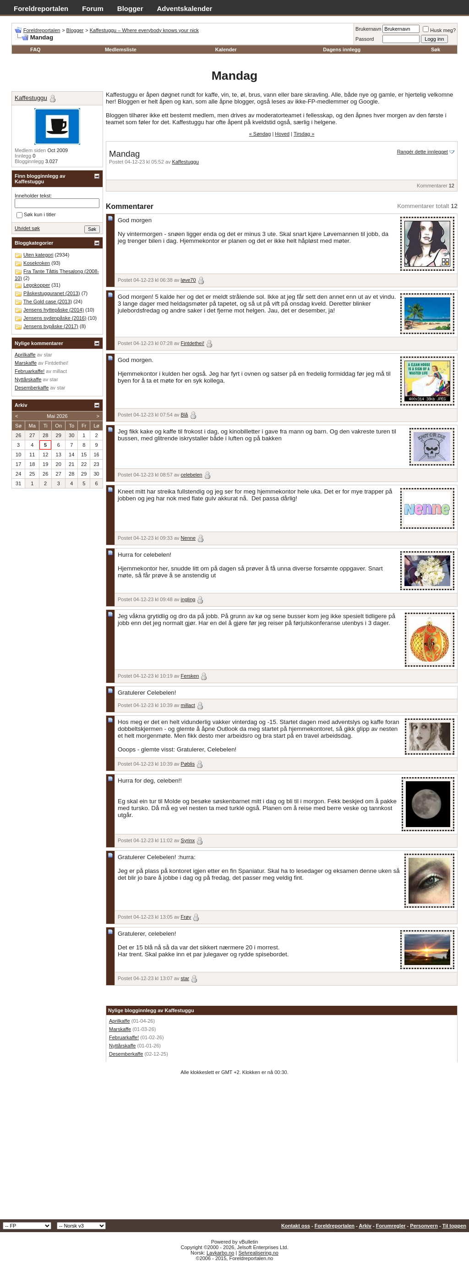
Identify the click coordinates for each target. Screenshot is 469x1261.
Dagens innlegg (341, 49)
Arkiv (365, 1225)
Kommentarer (432, 185)
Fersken (190, 676)
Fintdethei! (192, 343)
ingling (188, 599)
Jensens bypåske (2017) (50, 326)
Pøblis (188, 764)
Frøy (186, 917)
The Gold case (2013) (47, 301)
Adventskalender (185, 8)
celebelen (191, 474)
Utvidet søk (27, 228)
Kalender (226, 49)
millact (188, 705)
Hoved (282, 134)
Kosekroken (36, 263)
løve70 (188, 280)
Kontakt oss (295, 1225)
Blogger (130, 8)
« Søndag (260, 134)
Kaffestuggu (185, 161)
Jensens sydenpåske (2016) (55, 318)
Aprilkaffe (119, 1021)
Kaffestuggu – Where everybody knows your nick (144, 30)
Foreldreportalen (41, 8)
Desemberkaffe (126, 1054)
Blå (184, 414)
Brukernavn (368, 29)
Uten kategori (38, 255)
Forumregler (391, 1225)
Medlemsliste (120, 49)
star (185, 978)
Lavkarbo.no (220, 1253)
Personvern (424, 1225)
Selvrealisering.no (258, 1253)
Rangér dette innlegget (422, 151)
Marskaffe (120, 1029)
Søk (435, 49)
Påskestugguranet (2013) (51, 293)
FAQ (35, 49)
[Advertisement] (234, 1150)
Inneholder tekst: (33, 195)
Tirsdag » (304, 134)
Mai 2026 (57, 416)
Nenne (188, 538)
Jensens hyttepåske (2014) (53, 310)
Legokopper (36, 285)
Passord (364, 39)
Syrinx (188, 840)
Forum (93, 8)
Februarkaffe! (124, 1037)
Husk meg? (439, 30)
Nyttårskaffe (122, 1045)
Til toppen (454, 1225)
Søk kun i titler (36, 215)
